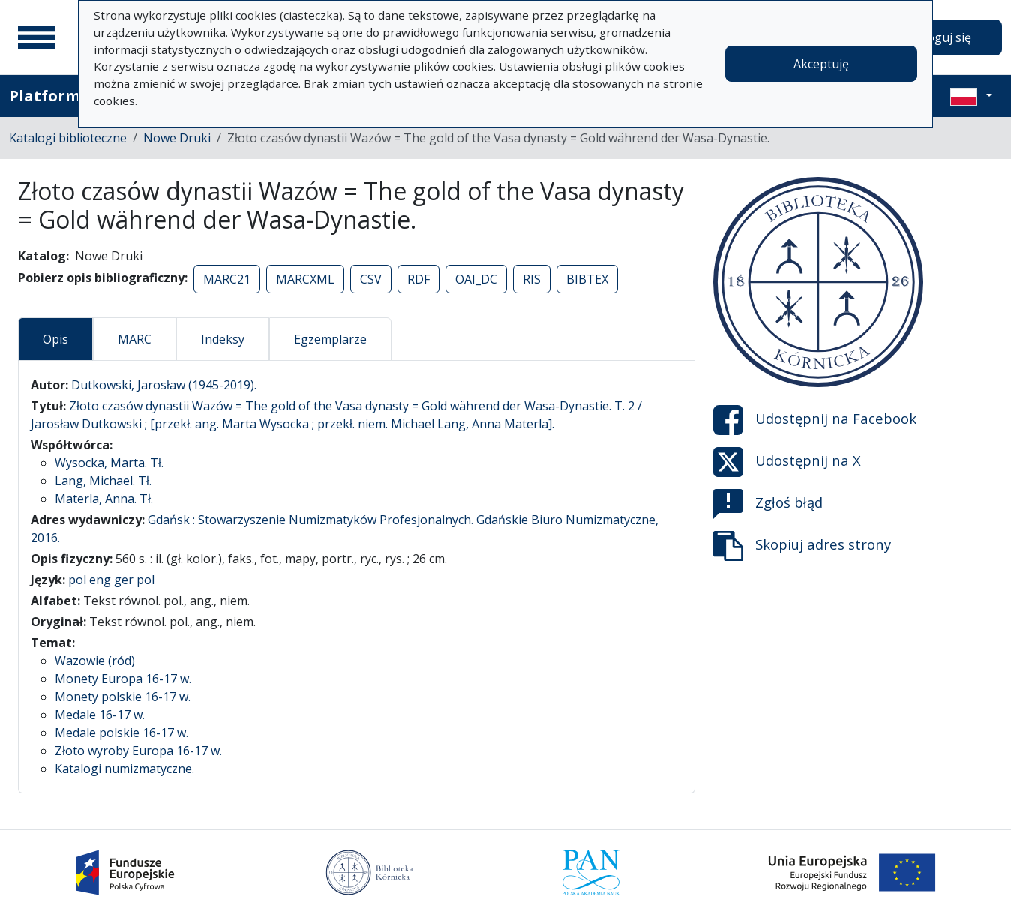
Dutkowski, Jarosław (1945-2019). (163, 384)
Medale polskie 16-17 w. (121, 732)
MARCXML (305, 279)
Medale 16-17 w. (100, 714)
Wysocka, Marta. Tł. (109, 462)
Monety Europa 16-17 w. (123, 678)
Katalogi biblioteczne (68, 138)
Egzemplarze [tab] (330, 339)
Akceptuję (821, 64)
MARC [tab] (135, 339)
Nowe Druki (177, 138)
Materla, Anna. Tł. (104, 498)
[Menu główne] (36, 37)
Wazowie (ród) (95, 660)
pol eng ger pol (111, 580)
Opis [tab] (55, 339)
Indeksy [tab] (222, 339)
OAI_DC (476, 279)
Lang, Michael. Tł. (103, 480)
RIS (532, 279)
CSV (371, 279)
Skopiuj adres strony (802, 546)
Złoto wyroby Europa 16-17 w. (138, 750)
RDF (418, 279)
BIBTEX (587, 279)
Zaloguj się (940, 37)
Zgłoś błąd (768, 504)
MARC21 (226, 279)
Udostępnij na (814, 420)
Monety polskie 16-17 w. (122, 696)
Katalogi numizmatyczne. (124, 768)
